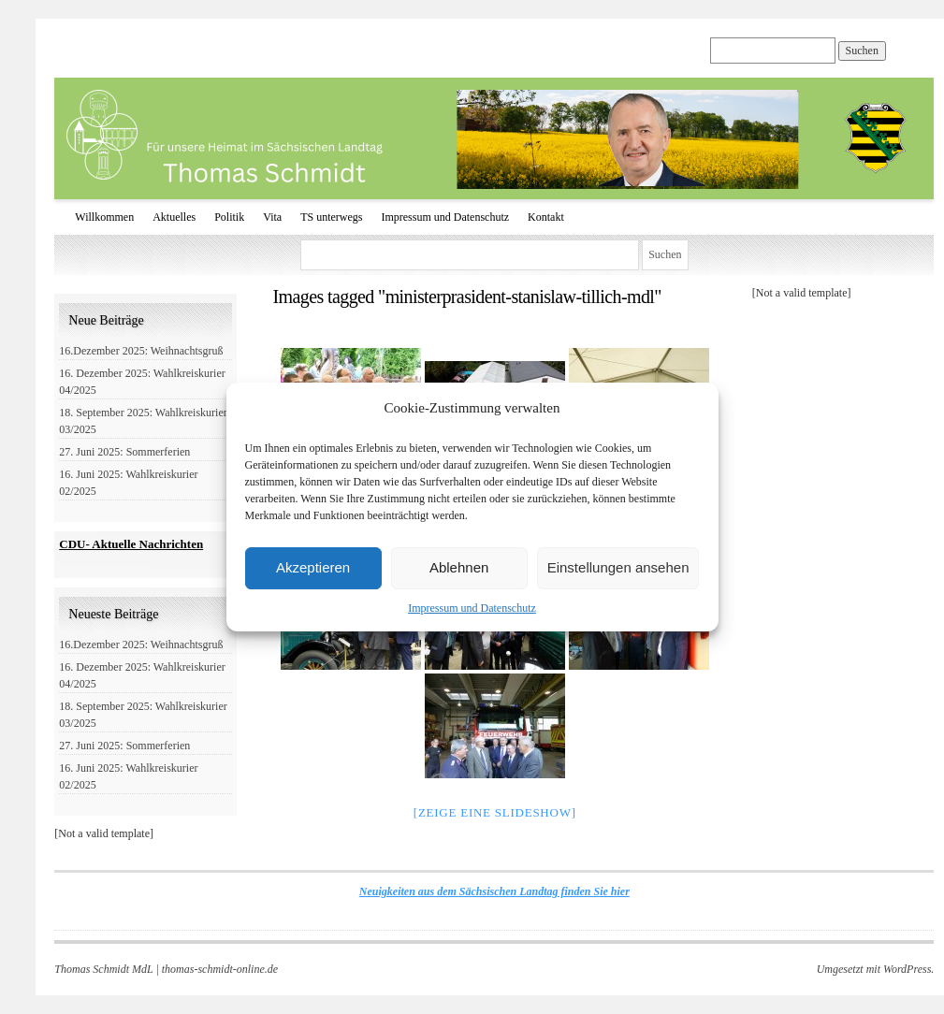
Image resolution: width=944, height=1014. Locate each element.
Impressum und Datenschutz (472, 608)
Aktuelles (174, 217)
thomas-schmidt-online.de (220, 969)
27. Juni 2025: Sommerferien (124, 451)
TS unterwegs (331, 217)
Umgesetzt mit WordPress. (876, 969)
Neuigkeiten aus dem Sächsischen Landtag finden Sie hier (494, 891)
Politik (229, 217)
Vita (272, 217)
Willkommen (104, 217)
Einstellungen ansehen (618, 567)
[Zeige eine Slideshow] (495, 812)
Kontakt (546, 217)
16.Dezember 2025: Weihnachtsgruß (141, 350)
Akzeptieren (313, 567)
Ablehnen (458, 567)
